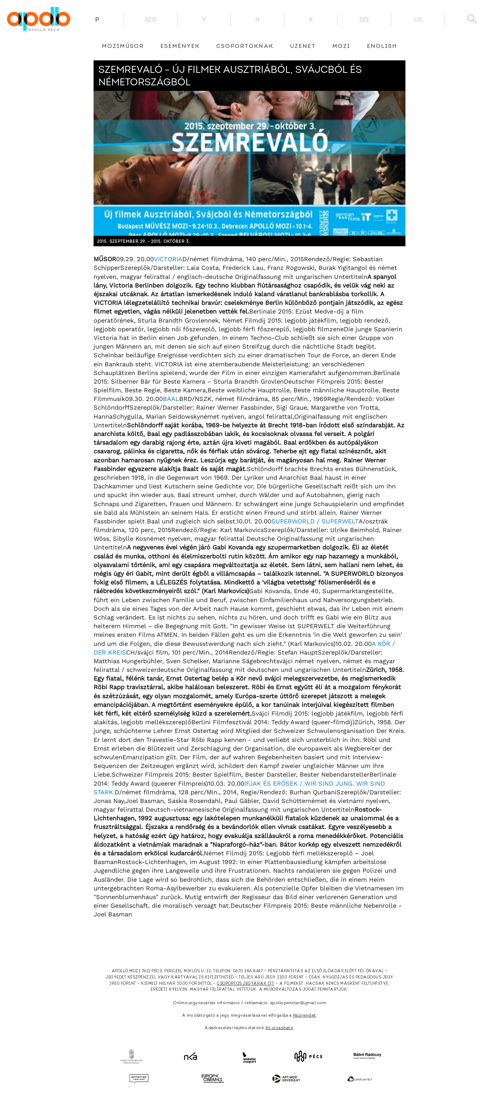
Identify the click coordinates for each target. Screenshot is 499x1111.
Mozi (341, 46)
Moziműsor (123, 46)
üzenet (303, 46)
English (382, 46)
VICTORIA (168, 259)
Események (180, 46)
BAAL (171, 398)
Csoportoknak (244, 46)
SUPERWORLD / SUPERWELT (315, 521)
